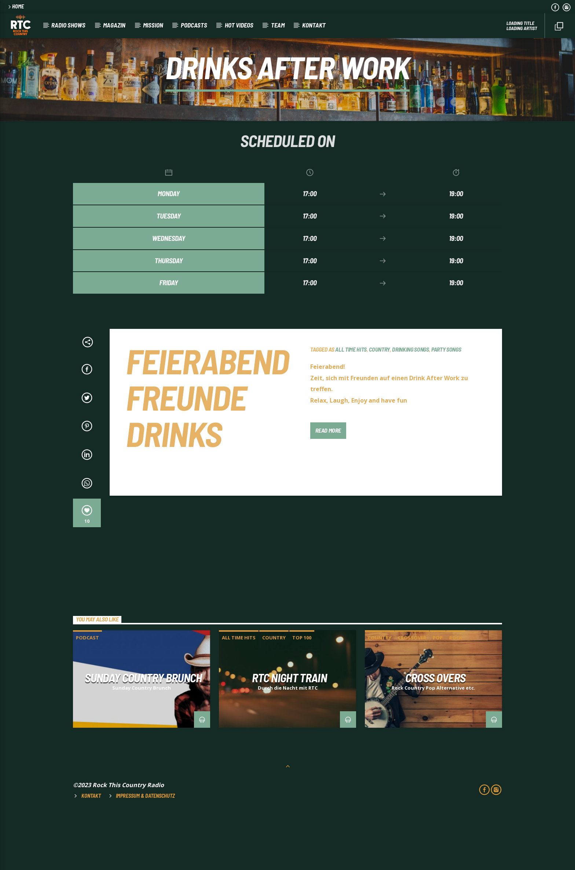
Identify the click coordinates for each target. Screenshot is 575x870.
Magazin (114, 25)
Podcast (87, 693)
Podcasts (194, 25)
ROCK (455, 693)
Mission (153, 25)
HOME (15, 6)
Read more (328, 485)
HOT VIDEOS (239, 25)
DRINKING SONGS (410, 404)
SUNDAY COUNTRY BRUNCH (143, 733)
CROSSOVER (412, 693)
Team (278, 25)
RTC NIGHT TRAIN (289, 733)
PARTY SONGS (446, 404)
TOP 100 (301, 693)
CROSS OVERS (435, 733)
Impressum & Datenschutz (145, 851)
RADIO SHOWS (68, 25)
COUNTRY (379, 404)
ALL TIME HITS (351, 404)
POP (438, 693)
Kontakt (314, 25)
